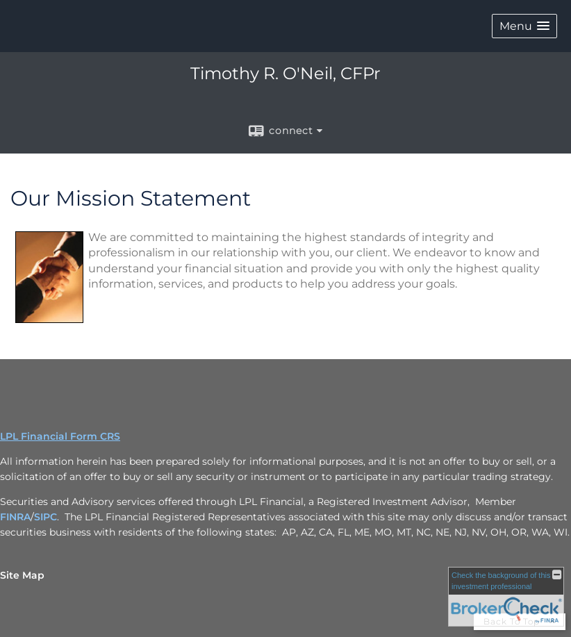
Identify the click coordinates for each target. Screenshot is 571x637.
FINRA (15, 517)
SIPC (45, 517)
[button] (524, 26)
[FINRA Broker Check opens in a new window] (506, 597)
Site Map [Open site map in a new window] (22, 575)
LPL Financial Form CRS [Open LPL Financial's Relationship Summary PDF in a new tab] (60, 436)
